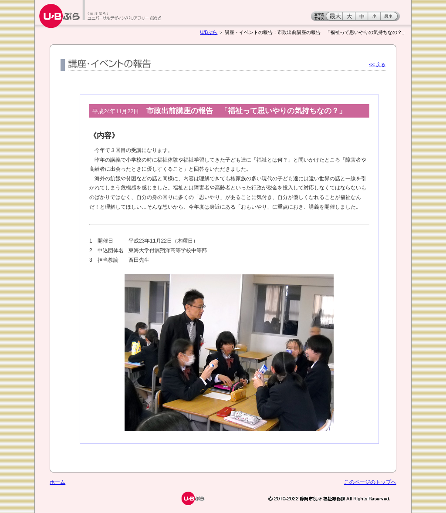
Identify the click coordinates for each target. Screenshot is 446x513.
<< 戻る (377, 64)
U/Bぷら (209, 32)
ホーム (57, 482)
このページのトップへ (370, 482)
